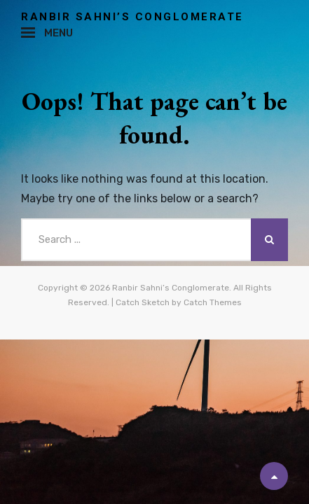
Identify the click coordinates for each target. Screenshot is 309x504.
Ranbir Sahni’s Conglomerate (132, 16)
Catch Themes (213, 302)
